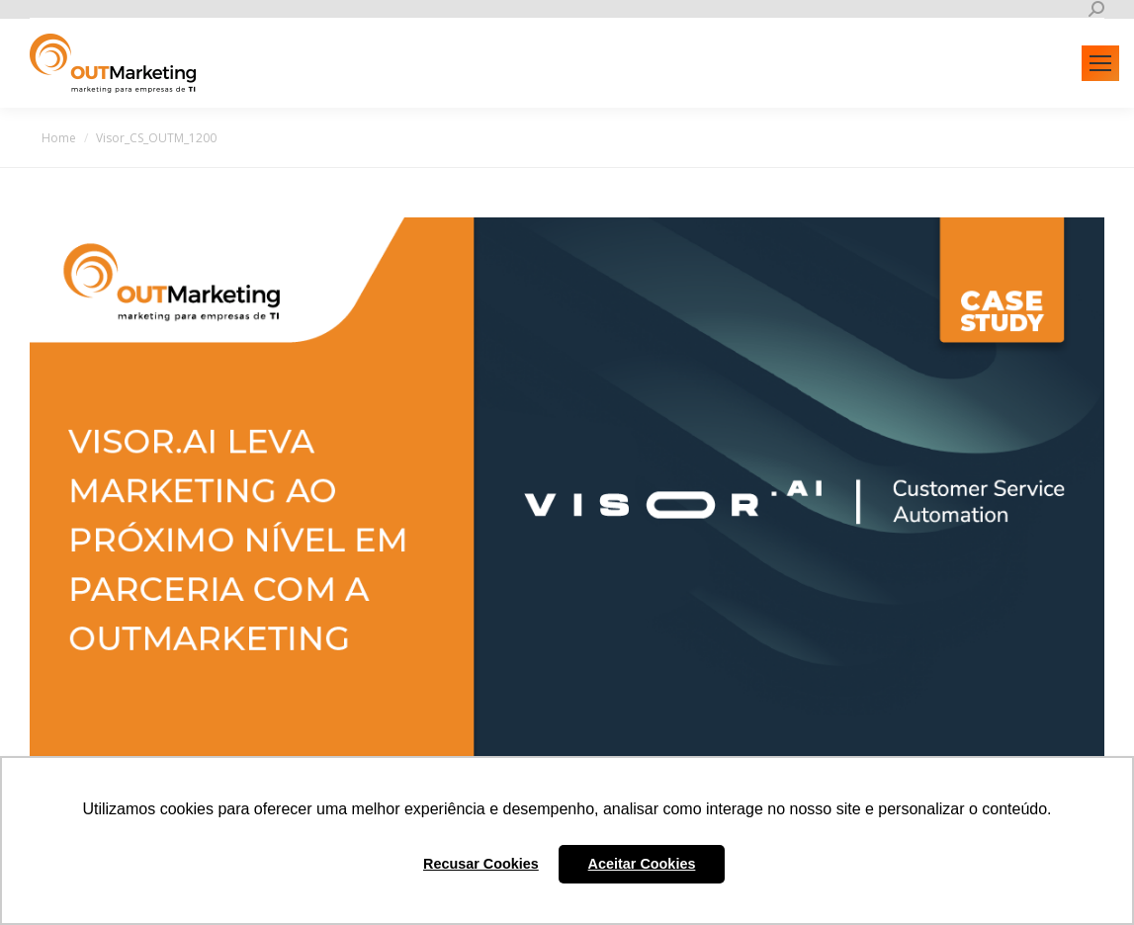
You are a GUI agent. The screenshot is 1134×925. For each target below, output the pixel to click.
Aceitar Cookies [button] (642, 864)
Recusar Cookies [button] (481, 864)
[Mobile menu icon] (1100, 63)
